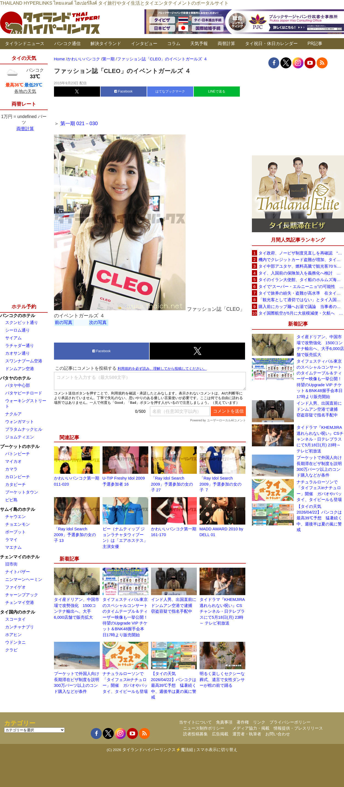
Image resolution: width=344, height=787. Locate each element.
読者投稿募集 (195, 734)
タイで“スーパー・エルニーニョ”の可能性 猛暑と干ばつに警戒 (301, 286)
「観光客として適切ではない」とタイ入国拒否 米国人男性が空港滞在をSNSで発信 (301, 299)
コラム (173, 43)
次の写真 (98, 322)
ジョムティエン (19, 437)
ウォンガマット (19, 421)
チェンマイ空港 (19, 602)
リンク (259, 722)
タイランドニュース (24, 43)
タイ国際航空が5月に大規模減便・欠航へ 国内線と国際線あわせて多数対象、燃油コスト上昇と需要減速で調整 (301, 313)
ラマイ (11, 539)
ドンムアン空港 (19, 368)
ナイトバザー (17, 571)
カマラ (11, 469)
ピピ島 (11, 499)
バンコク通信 (67, 43)
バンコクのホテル (17, 315)
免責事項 (224, 722)
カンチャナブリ (19, 626)
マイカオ (13, 461)
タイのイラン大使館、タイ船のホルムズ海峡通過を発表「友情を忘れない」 (301, 279)
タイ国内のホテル (17, 612)
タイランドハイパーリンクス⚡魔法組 (157, 749)
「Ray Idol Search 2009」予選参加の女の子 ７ (220, 484)
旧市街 (11, 564)
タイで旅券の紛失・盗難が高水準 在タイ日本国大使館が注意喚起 (301, 293)
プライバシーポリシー (290, 722)
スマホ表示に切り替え (216, 749)
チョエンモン (17, 524)
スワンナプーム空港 (23, 361)
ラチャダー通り (19, 345)
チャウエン (15, 516)
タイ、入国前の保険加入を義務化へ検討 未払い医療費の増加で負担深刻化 (301, 273)
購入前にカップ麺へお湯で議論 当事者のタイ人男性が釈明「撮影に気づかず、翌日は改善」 (301, 306)
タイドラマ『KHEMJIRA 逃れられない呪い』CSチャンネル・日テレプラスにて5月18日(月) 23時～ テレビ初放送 (222, 611)
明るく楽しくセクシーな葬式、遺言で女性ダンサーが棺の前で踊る (222, 679)
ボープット (15, 532)
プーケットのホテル (19, 446)
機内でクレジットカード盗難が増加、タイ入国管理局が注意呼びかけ (301, 259)
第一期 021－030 (79, 123)
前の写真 (63, 322)
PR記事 (315, 43)
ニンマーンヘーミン (23, 579)
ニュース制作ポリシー (203, 728)
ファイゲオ (15, 587)
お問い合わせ (277, 734)
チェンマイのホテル (19, 556)
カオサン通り (17, 353)
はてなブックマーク (170, 91)
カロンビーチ (17, 476)
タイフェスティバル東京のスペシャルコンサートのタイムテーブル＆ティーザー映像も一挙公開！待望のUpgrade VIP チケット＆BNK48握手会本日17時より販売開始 (125, 617)
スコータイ (15, 619)
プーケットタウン (21, 492)
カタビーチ (15, 484)
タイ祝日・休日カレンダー (271, 43)
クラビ (11, 650)
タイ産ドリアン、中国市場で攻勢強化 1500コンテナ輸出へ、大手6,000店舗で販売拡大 (320, 345)
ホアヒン (13, 634)
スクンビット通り (21, 322)
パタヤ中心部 (17, 385)
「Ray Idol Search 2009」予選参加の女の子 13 (75, 534)
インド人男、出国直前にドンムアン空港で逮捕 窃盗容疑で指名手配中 (173, 605)
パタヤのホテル (15, 378)
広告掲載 (220, 734)
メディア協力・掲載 (250, 728)
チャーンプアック (21, 594)
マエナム (13, 547)
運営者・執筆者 (246, 734)
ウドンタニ (15, 642)
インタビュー (144, 43)
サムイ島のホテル (17, 509)
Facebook (123, 91)
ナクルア (13, 413)
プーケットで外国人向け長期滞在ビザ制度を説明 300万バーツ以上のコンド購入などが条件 (320, 466)
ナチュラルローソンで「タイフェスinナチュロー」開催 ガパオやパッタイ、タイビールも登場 (319, 491)
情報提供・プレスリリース (298, 728)
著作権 (243, 722)
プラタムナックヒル (23, 429)
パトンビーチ (17, 453)
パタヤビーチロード (23, 393)
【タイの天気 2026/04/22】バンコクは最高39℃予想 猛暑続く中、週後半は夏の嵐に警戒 (174, 685)
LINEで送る (216, 91)
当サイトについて (195, 722)
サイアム (13, 337)
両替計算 (226, 43)
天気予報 (199, 43)
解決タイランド (105, 43)
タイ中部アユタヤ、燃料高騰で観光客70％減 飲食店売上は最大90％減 (301, 266)
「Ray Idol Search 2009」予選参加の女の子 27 (172, 484)
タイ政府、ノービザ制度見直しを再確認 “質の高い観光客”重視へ (301, 253)
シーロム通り (17, 330)
